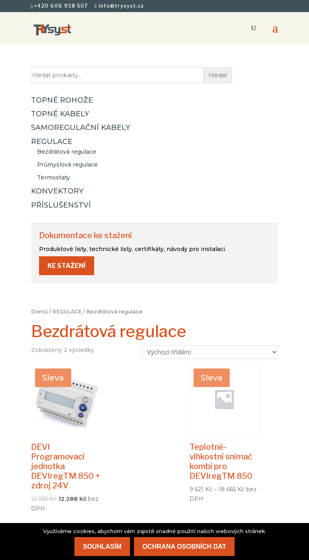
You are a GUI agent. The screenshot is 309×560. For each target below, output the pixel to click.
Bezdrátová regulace (66, 151)
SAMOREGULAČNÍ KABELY (80, 127)
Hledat (217, 75)
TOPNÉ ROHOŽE (62, 100)
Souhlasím (102, 546)
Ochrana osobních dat (184, 546)
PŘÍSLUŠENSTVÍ (61, 205)
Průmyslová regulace (67, 164)
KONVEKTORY (57, 191)
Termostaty (53, 177)
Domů (39, 312)
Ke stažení (66, 266)
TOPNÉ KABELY (60, 113)
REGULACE (67, 312)
